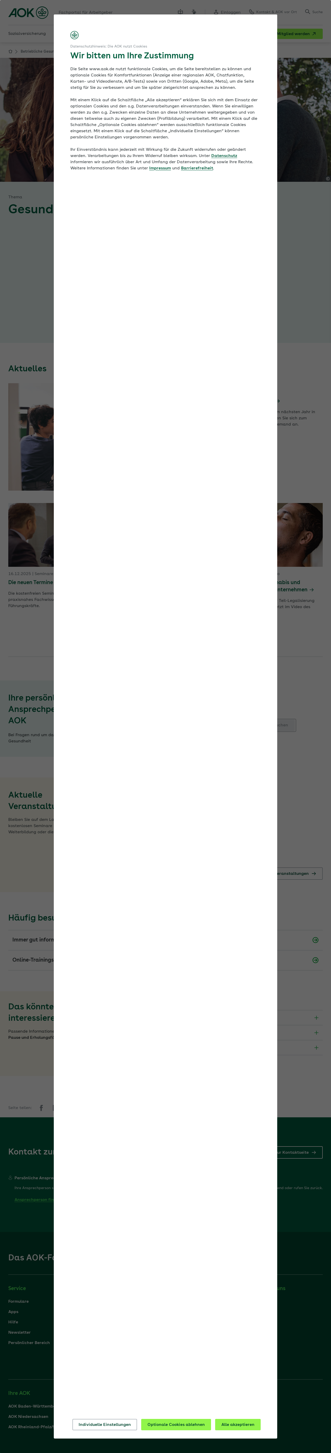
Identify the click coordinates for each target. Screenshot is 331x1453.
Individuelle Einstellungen (105, 1425)
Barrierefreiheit (197, 168)
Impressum (160, 168)
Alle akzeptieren (237, 1425)
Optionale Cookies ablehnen (176, 1425)
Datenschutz (224, 156)
